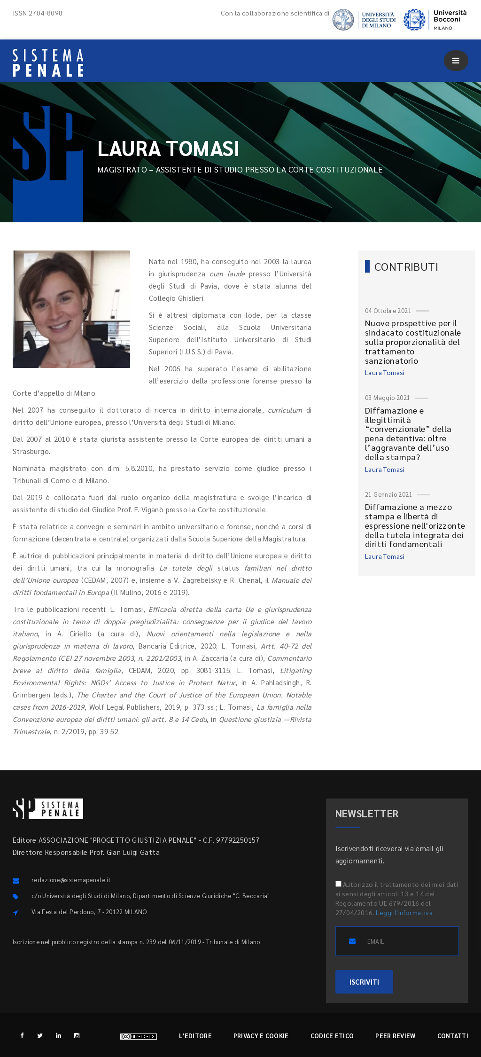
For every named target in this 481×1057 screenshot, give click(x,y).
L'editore (195, 1036)
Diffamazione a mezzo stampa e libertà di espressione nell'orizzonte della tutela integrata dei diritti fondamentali (415, 525)
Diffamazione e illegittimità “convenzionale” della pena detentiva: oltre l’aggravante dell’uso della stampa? (408, 433)
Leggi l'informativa (404, 912)
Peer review (395, 1036)
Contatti (452, 1036)
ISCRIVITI (364, 981)
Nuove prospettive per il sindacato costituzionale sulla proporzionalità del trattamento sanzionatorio (413, 341)
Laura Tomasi (385, 372)
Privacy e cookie (261, 1036)
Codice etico (332, 1036)
